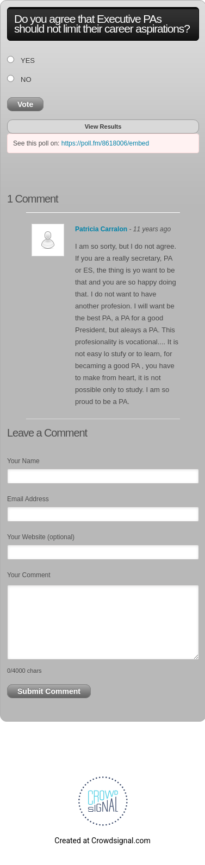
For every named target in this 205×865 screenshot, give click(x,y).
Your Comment (29, 575)
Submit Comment (48, 691)
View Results (103, 126)
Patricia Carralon (101, 229)
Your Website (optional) (40, 537)
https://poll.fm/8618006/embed (105, 143)
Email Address (28, 499)
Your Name (23, 461)
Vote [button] (25, 104)
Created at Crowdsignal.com (102, 840)
